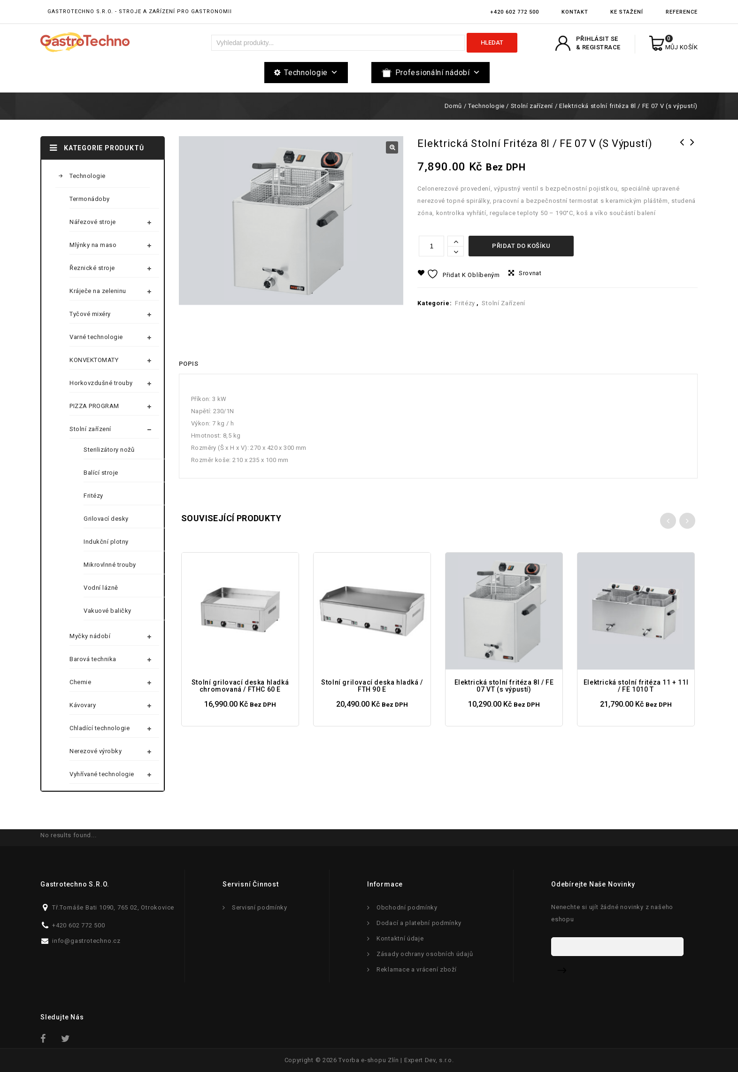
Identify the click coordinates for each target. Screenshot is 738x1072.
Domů (453, 105)
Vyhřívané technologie (101, 774)
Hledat (492, 42)
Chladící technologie (99, 728)
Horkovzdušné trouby (101, 382)
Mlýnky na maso (92, 244)
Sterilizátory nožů (109, 449)
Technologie (311, 72)
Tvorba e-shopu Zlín (368, 1060)
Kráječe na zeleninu (97, 290)
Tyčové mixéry (90, 313)
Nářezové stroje (92, 221)
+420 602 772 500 (514, 12)
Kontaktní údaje (400, 938)
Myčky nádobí (89, 636)
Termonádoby (89, 198)
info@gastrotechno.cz (86, 940)
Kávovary (82, 705)
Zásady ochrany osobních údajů (425, 953)
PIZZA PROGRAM (94, 405)
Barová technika (92, 659)
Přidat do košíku (521, 245)
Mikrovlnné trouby (110, 564)
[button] (392, 147)
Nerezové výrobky (95, 751)
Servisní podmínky (259, 907)
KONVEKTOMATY (93, 359)
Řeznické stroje (92, 267)
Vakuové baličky (107, 610)
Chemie (80, 682)
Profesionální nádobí (438, 72)
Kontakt (574, 12)
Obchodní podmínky (407, 907)
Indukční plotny (106, 541)
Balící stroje (101, 472)
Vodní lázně (101, 587)
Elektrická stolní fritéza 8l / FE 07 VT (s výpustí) (682, 154)
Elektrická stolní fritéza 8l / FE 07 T (692, 154)
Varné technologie (96, 336)
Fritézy (465, 303)
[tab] (188, 364)
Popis (188, 363)
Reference (682, 12)
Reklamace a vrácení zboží (417, 969)
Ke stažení (626, 12)
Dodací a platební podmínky (419, 922)
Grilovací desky (106, 518)
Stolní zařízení (532, 105)
